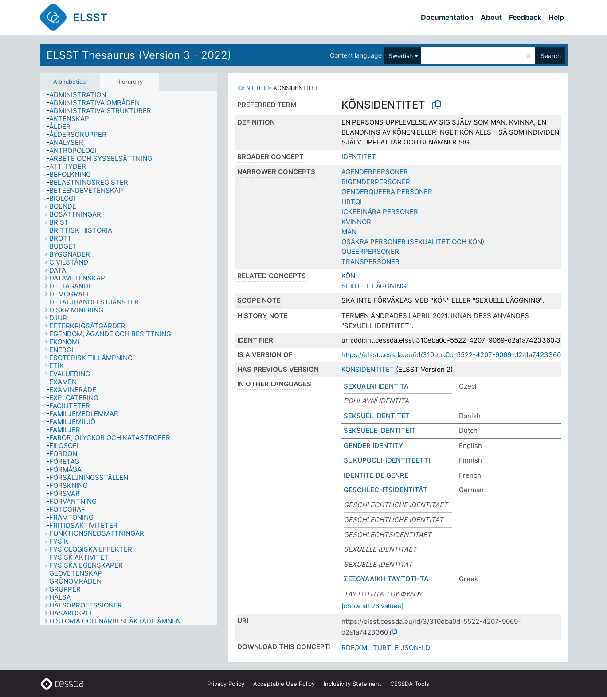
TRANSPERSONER (370, 261)
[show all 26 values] (372, 606)
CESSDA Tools (409, 683)
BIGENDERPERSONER (375, 182)
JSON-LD (415, 647)
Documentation (447, 17)
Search (550, 55)
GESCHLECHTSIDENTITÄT (385, 490)
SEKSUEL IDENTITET (377, 416)
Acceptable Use (284, 683)
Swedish (400, 55)
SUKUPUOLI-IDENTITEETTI (387, 460)
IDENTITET (251, 87)
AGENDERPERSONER (374, 171)
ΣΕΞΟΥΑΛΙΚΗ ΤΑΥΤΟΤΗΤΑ (386, 579)
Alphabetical (70, 81)
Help (556, 17)
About (491, 17)
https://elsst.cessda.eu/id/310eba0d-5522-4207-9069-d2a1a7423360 (451, 354)
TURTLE (386, 647)
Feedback (525, 17)
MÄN (348, 231)
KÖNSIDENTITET (367, 369)
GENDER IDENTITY (373, 445)
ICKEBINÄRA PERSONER (379, 211)
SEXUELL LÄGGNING (373, 286)
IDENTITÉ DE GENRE (376, 475)
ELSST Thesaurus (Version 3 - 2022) (139, 55)
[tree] (128, 358)
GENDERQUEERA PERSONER (386, 191)
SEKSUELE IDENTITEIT (379, 430)
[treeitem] (81, 95)
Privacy (225, 683)
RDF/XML (356, 647)
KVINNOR (356, 222)
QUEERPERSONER (370, 251)
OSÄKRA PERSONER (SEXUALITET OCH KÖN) (412, 242)
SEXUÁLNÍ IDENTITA (376, 386)
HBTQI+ (353, 202)
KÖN (348, 276)
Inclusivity (352, 683)
